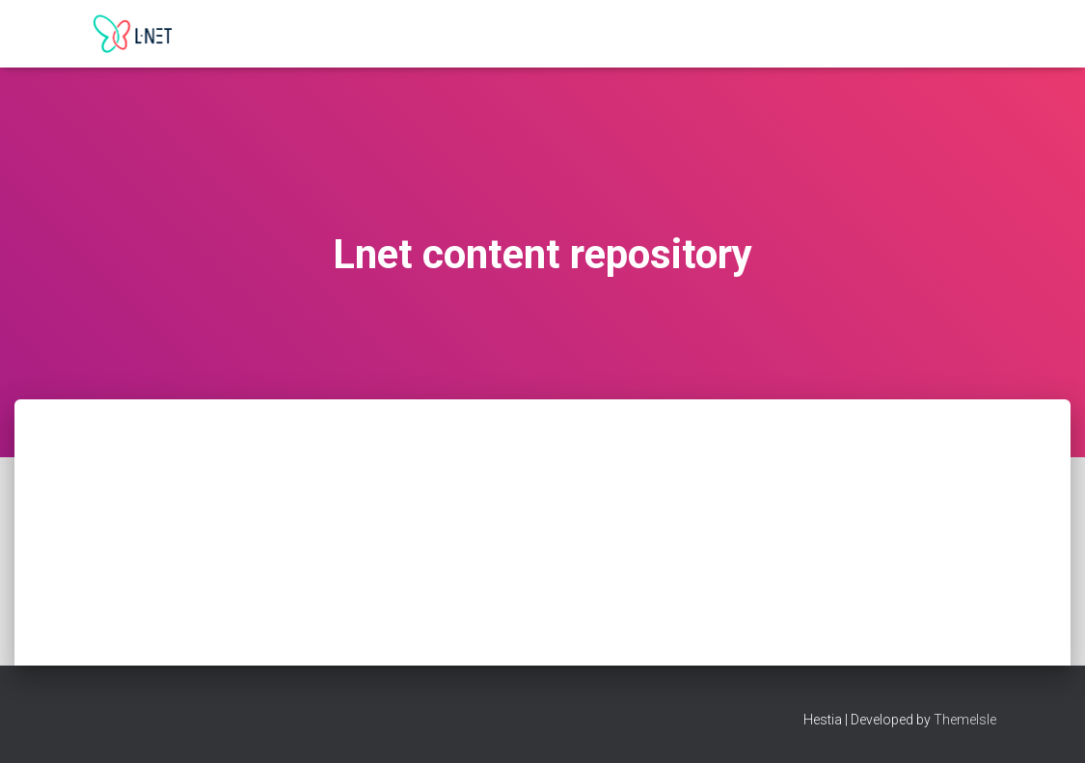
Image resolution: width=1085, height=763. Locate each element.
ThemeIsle (965, 719)
